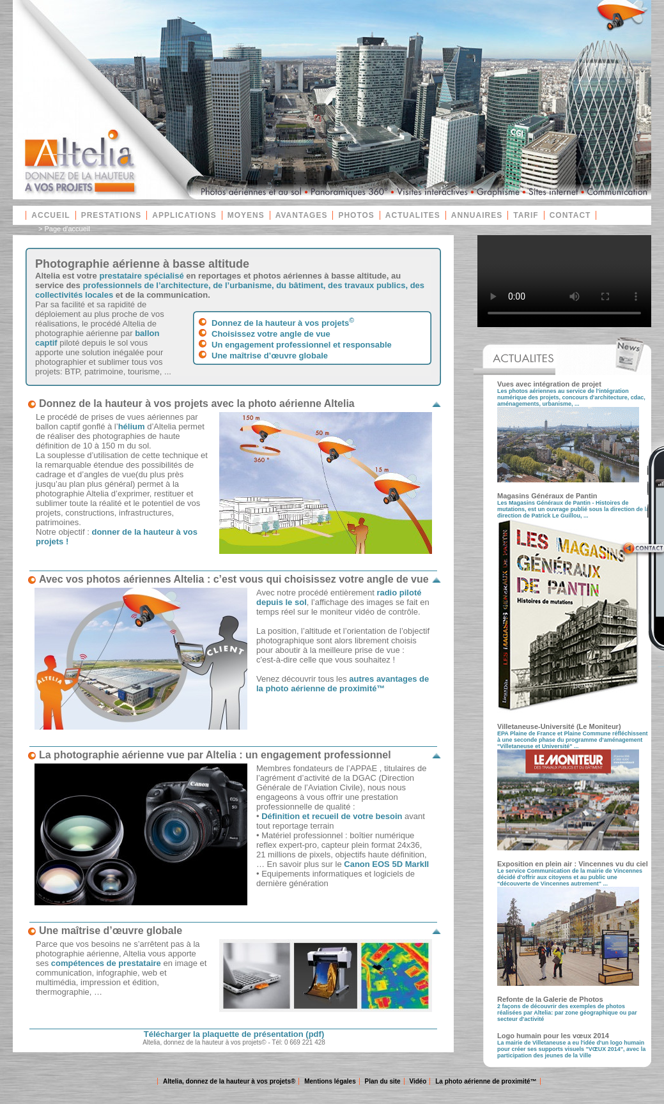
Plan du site (383, 1081)
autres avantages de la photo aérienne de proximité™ (342, 683)
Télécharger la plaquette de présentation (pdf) (234, 1034)
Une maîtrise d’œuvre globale (270, 355)
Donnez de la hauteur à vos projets (283, 323)
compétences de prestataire (106, 963)
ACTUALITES (412, 215)
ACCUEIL (50, 215)
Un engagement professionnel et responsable (302, 344)
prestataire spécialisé (141, 275)
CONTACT (570, 215)
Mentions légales (330, 1081)
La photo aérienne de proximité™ (485, 1081)
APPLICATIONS (184, 215)
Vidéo (417, 1081)
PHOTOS (356, 215)
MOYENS (246, 215)
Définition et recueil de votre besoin (331, 816)
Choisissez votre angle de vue (271, 334)
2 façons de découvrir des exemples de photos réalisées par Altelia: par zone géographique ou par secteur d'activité (567, 1012)
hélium (131, 426)
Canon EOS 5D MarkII (386, 864)
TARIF (525, 215)
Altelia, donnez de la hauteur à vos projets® (229, 1081)
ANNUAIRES (476, 215)
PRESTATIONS (111, 215)
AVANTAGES (301, 215)
